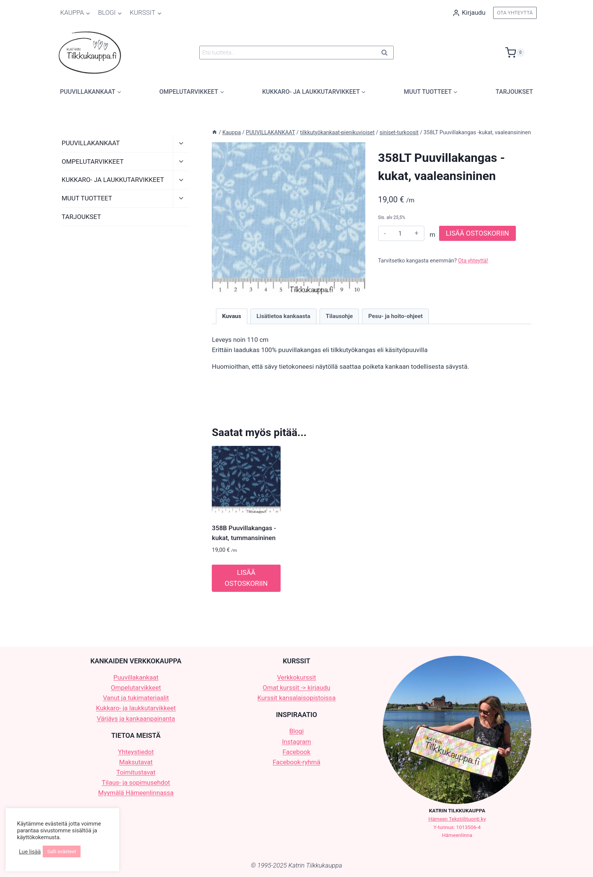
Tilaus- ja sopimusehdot (136, 782)
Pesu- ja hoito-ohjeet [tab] (395, 316)
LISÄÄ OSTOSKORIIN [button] (246, 577)
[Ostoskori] (521, 52)
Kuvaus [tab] (231, 316)
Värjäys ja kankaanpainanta (136, 718)
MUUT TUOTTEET (87, 198)
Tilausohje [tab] (339, 316)
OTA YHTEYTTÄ (514, 12)
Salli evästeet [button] (61, 851)
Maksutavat (135, 762)
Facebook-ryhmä (296, 762)
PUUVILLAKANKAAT (91, 143)
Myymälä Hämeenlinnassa (136, 792)
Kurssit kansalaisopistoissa (297, 698)
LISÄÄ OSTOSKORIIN (477, 233)
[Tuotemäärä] (400, 233)
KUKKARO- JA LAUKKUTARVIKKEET (113, 179)
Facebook (296, 752)
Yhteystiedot (136, 752)
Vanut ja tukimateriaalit (136, 698)
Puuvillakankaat (135, 677)
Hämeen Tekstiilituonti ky (457, 819)
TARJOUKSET (514, 91)
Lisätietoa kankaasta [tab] (283, 316)
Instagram (296, 741)
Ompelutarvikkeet (136, 687)
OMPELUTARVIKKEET (93, 161)
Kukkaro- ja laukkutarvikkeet (136, 708)
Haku (386, 54)
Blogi (296, 731)
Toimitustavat (136, 772)
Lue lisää (30, 851)
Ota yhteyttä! (473, 261)
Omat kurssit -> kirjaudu (297, 687)
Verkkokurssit (296, 677)
